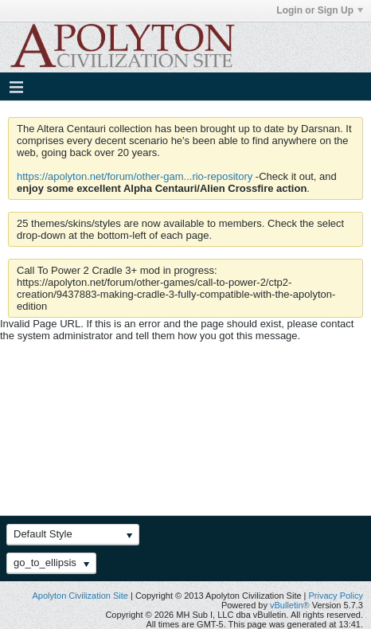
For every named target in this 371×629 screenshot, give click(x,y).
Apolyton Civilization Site (79, 595)
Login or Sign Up (319, 10)
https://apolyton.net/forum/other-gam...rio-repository (134, 176)
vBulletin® (290, 605)
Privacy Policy (336, 595)
